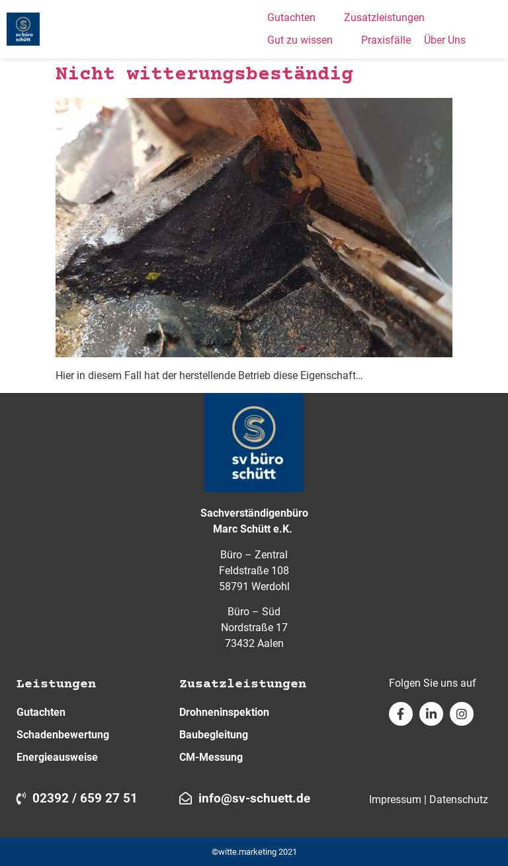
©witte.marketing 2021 (254, 852)
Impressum (395, 799)
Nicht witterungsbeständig (204, 75)
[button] (299, 18)
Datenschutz (458, 799)
